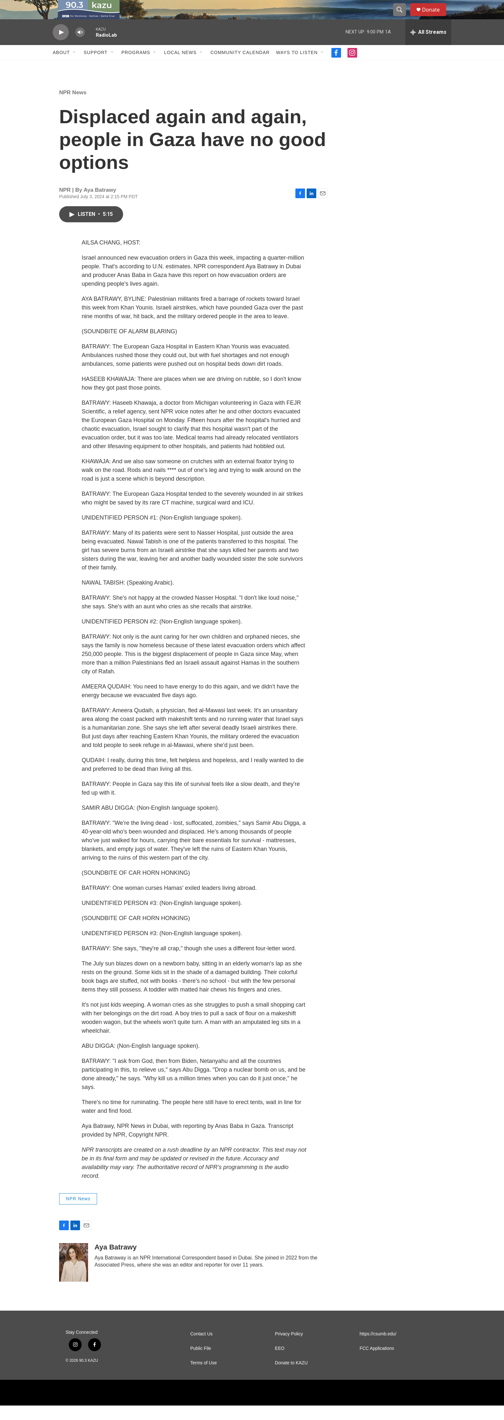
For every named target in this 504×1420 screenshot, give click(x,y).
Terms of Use (203, 1377)
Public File (200, 1362)
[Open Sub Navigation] (74, 66)
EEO (279, 1362)
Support (95, 66)
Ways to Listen (297, 66)
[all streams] (428, 47)
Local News (180, 66)
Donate (435, 17)
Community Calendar (240, 66)
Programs (136, 66)
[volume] (80, 47)
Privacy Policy (289, 1348)
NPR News (72, 107)
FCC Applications (377, 1362)
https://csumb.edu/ (378, 1348)
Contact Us (201, 1348)
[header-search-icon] (402, 17)
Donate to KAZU (291, 1377)
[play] (61, 47)
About (61, 66)
